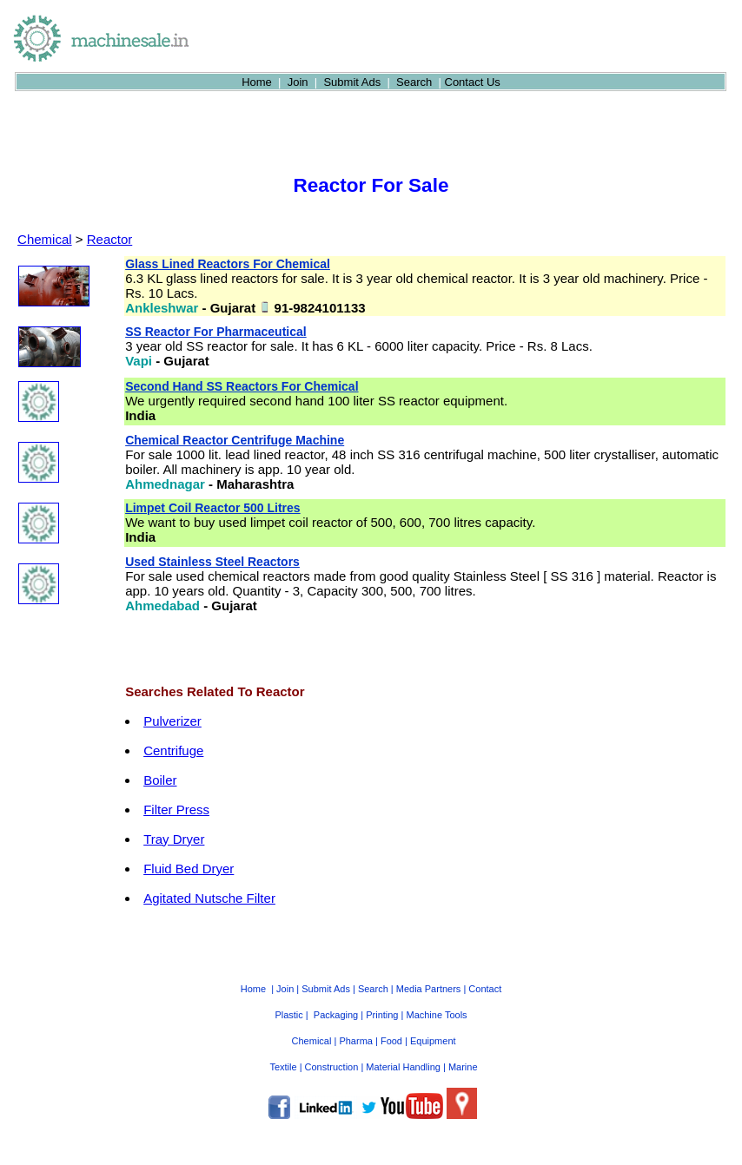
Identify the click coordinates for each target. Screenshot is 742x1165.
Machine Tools (436, 1015)
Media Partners (428, 989)
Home (257, 82)
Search (414, 82)
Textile (282, 1067)
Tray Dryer (173, 839)
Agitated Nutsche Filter (209, 898)
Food (391, 1041)
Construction (332, 1067)
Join (298, 82)
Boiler (159, 780)
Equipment (433, 1041)
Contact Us (472, 82)
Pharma (356, 1041)
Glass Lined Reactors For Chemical (227, 264)
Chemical (44, 239)
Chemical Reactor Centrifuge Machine (234, 440)
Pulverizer (172, 721)
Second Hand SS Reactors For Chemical (241, 386)
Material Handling (403, 1067)
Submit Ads (352, 82)
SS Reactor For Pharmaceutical (216, 332)
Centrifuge (173, 750)
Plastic (288, 1015)
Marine (463, 1067)
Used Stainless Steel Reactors (212, 562)
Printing (382, 1015)
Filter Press (176, 809)
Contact (484, 989)
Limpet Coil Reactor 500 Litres (213, 508)
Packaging (336, 1015)
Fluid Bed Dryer (188, 868)
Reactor (110, 239)
